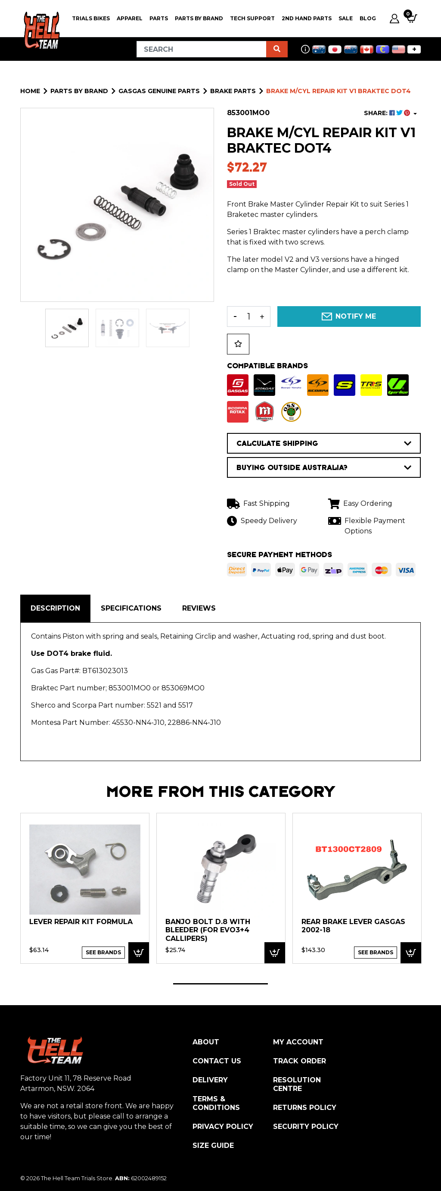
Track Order (299, 1061)
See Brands (103, 952)
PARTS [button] (158, 18)
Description (55, 608)
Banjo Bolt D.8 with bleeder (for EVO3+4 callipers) (207, 930)
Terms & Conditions (216, 1103)
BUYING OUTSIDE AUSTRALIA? (323, 467)
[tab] (55, 608)
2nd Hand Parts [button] (307, 18)
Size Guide (213, 1145)
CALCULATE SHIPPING (323, 443)
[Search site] (277, 49)
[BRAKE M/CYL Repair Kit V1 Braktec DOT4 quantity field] (248, 316)
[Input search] (202, 49)
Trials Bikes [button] (91, 18)
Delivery (210, 1080)
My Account (298, 1042)
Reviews (199, 608)
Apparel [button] (130, 18)
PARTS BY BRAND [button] (199, 18)
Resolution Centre (297, 1084)
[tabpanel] (85, 888)
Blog (368, 18)
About (206, 1042)
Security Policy (306, 1126)
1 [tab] (220, 983)
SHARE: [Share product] (388, 113)
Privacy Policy (223, 1126)
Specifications (131, 608)
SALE (346, 18)
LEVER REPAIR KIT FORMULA (81, 922)
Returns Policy (304, 1107)
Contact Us (217, 1061)
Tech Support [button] (252, 18)
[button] (238, 344)
